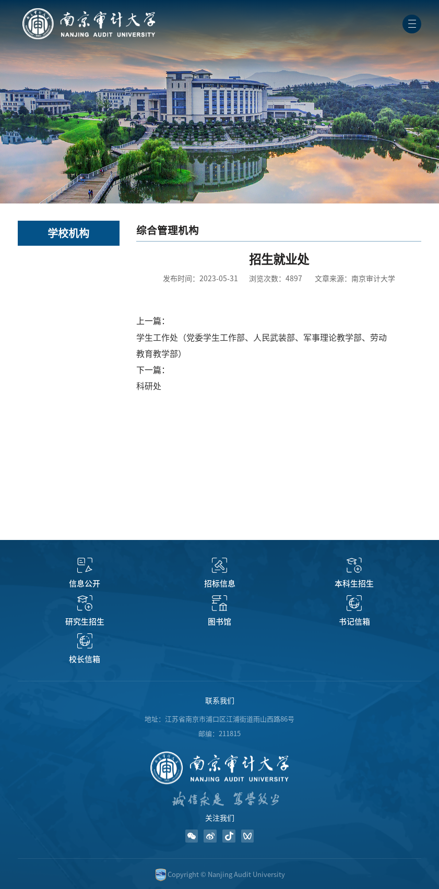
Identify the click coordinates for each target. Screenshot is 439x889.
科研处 (148, 386)
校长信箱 (84, 659)
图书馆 (219, 622)
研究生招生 (84, 622)
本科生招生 (354, 583)
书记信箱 (354, 622)
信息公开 (84, 583)
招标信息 (219, 583)
